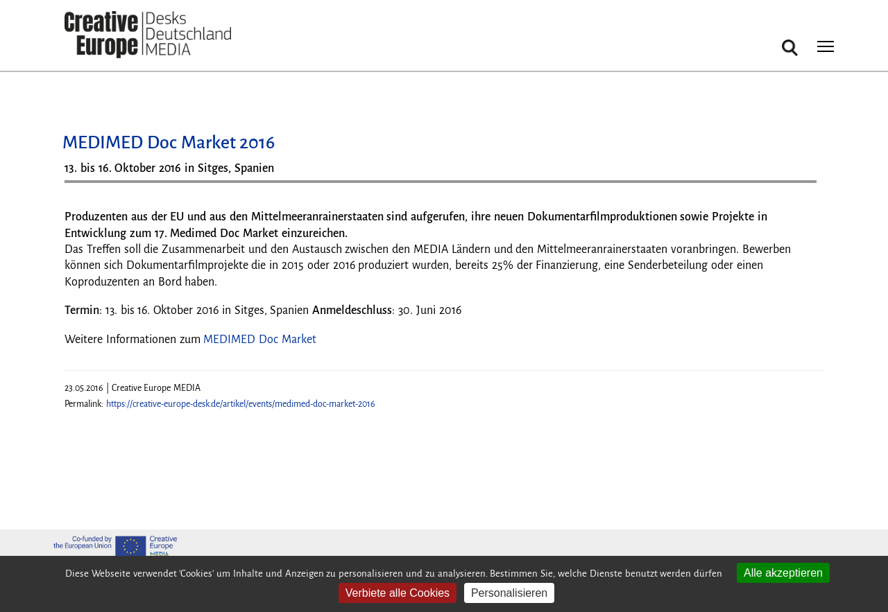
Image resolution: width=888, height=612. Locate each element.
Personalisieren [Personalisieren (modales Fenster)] (509, 593)
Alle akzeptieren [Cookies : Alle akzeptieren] (783, 573)
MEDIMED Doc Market (259, 339)
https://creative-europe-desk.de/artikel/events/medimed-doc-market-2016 (240, 404)
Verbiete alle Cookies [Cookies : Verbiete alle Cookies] (397, 593)
